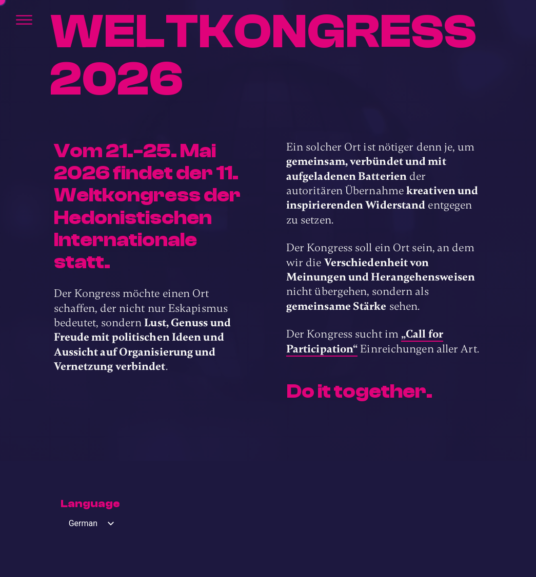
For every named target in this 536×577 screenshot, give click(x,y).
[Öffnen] (24, 20)
